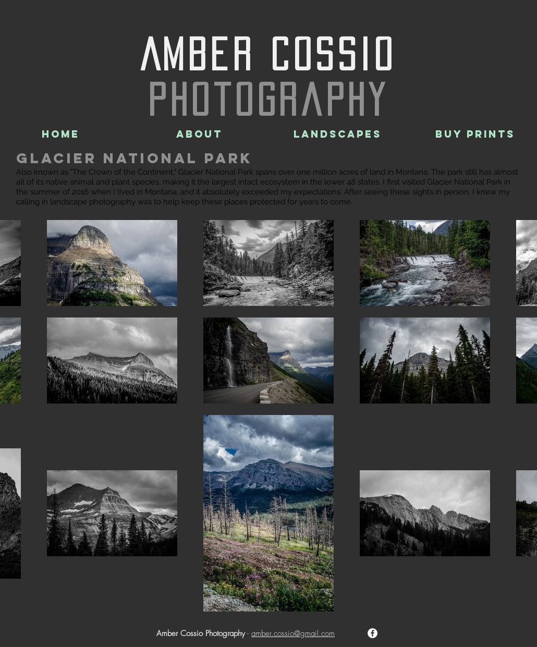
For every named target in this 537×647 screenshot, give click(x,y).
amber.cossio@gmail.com (293, 633)
